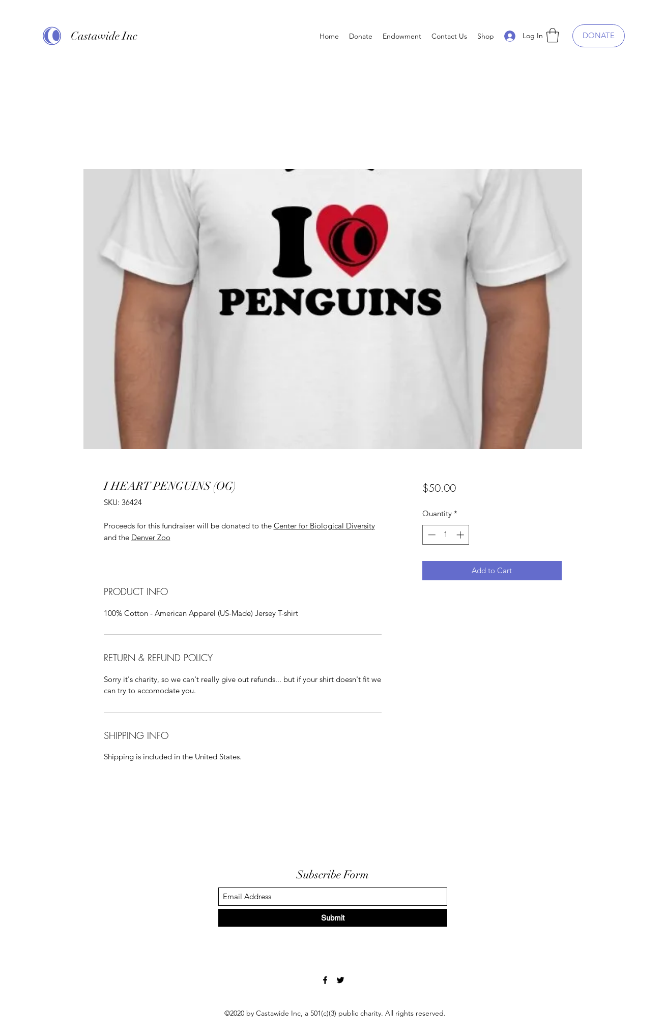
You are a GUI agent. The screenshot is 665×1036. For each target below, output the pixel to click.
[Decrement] (431, 534)
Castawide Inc (104, 36)
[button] (552, 35)
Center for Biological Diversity (324, 525)
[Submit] (332, 918)
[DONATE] (598, 35)
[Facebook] (325, 980)
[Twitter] (340, 980)
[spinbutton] (446, 534)
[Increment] (461, 534)
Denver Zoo (150, 537)
